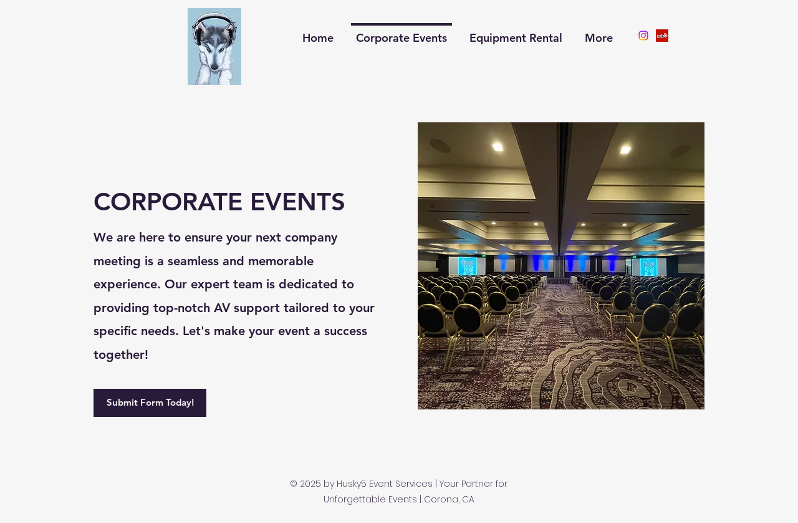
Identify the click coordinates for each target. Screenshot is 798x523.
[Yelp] (662, 35)
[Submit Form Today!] (150, 403)
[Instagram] (643, 35)
